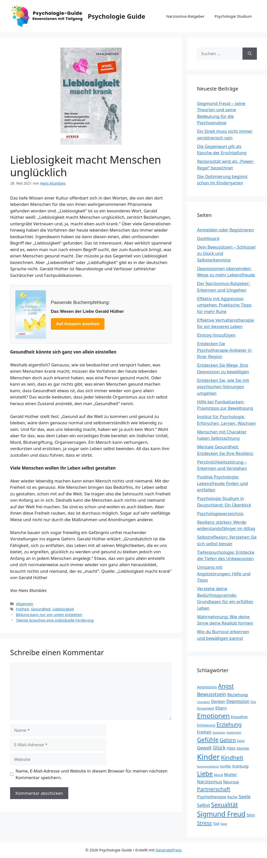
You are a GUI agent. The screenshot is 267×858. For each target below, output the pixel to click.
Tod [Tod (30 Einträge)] (216, 823)
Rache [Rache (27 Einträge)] (232, 797)
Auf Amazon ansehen (77, 323)
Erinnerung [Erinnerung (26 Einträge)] (206, 725)
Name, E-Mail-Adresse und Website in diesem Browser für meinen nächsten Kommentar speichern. (92, 774)
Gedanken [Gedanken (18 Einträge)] (218, 732)
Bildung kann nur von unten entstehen (49, 614)
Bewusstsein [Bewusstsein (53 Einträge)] (211, 694)
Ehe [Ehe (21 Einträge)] (253, 702)
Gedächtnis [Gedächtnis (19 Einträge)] (234, 732)
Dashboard (208, 238)
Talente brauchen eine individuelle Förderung (55, 620)
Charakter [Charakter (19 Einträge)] (203, 702)
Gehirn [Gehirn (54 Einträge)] (228, 740)
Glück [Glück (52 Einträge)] (219, 747)
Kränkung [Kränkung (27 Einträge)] (240, 766)
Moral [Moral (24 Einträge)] (218, 775)
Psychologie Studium (233, 16)
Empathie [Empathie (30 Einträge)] (239, 716)
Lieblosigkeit (63, 609)
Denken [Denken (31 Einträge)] (218, 701)
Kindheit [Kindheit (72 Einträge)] (232, 757)
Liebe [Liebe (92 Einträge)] (205, 773)
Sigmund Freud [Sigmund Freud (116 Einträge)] (221, 814)
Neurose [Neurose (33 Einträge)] (231, 782)
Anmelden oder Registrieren (225, 230)
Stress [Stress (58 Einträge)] (204, 822)
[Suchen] (249, 54)
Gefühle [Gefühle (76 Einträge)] (207, 740)
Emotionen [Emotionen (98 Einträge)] (213, 715)
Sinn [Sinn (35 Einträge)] (251, 815)
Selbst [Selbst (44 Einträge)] (203, 805)
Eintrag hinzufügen (216, 335)
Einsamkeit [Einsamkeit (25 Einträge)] (205, 708)
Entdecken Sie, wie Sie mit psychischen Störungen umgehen (223, 386)
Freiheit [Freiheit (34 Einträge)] (204, 732)
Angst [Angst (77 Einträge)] (226, 686)
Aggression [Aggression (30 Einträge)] (207, 686)
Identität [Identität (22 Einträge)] (243, 748)
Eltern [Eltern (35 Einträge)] (221, 708)
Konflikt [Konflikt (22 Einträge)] (225, 766)
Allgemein (24, 603)
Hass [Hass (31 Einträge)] (231, 748)
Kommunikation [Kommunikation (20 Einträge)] (208, 766)
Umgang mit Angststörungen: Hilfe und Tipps (223, 573)
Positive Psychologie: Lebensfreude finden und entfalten (222, 483)
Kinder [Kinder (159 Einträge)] (208, 757)
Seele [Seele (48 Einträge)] (244, 796)
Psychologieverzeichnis (220, 513)
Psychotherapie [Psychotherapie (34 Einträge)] (211, 797)
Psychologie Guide (116, 16)
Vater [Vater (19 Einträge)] (223, 824)
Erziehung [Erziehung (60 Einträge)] (228, 724)
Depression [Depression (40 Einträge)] (238, 701)
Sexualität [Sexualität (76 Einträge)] (224, 805)
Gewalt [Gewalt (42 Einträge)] (204, 748)
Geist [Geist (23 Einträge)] (240, 740)
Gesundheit (41, 609)
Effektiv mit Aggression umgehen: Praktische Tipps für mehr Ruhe (224, 305)
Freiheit (22, 609)
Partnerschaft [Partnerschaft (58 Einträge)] (213, 789)
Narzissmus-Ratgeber (185, 16)
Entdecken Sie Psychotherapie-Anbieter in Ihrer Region (224, 350)
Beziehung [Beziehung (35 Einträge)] (237, 694)
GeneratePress (168, 849)
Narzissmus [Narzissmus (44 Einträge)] (209, 782)
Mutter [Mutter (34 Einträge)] (230, 774)
